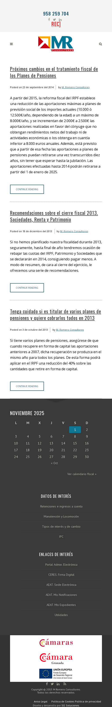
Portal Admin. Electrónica (61, 565)
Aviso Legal (40, 701)
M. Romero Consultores (75, 87)
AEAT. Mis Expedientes (61, 605)
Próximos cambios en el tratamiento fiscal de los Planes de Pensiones (54, 72)
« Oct (54, 463)
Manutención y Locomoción (61, 516)
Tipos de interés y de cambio (61, 526)
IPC (61, 537)
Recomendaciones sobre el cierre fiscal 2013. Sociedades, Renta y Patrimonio (54, 216)
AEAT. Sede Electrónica (61, 585)
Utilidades (61, 615)
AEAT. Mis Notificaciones (61, 595)
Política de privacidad (88, 701)
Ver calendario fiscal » (81, 474)
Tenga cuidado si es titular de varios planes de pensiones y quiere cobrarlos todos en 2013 (55, 314)
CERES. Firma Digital (61, 575)
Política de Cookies (62, 701)
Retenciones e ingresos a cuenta (61, 506)
